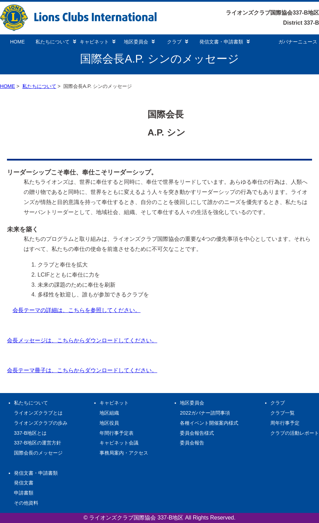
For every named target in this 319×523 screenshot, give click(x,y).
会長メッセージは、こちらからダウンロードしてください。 (82, 340)
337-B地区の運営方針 (37, 443)
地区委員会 (139, 41)
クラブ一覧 (282, 413)
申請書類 (23, 493)
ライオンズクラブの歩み (40, 423)
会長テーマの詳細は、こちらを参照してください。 (77, 310)
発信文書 (23, 482)
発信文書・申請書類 (224, 41)
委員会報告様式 (197, 433)
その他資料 (26, 503)
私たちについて (55, 41)
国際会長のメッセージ (38, 453)
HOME (17, 41)
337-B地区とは (30, 433)
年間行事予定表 (116, 433)
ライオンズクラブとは (38, 413)
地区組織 (109, 413)
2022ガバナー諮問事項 (205, 413)
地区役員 (109, 423)
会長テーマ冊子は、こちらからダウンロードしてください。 (82, 370)
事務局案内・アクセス (123, 453)
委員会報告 (192, 443)
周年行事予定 (285, 423)
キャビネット (97, 41)
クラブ (177, 41)
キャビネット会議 (118, 443)
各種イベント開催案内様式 (209, 423)
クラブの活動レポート (294, 433)
